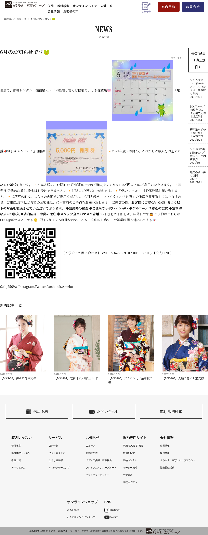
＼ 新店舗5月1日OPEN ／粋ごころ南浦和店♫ (198, 155)
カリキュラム (18, 467)
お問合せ (193, 7)
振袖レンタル (130, 460)
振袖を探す (129, 453)
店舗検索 (171, 411)
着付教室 (16, 445)
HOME (8, 18)
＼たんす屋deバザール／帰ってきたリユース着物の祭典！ (198, 89)
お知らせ (21, 18)
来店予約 (168, 7)
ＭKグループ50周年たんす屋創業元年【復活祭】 (198, 113)
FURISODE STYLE (133, 445)
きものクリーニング (59, 467)
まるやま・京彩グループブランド (178, 460)
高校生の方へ (130, 482)
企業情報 (165, 445)
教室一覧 (16, 460)
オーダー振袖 (130, 467)
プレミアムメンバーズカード (101, 467)
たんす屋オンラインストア (81, 517)
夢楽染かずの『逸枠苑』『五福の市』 (198, 134)
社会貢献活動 (167, 467)
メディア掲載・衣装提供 (99, 460)
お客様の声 (70, 11)
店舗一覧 (106, 6)
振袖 (51, 6)
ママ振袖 (127, 475)
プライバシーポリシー (97, 475)
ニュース (90, 445)
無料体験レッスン (20, 453)
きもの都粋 (73, 509)
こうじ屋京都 (56, 460)
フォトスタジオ (57, 453)
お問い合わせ (104, 411)
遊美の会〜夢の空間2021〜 (198, 177)
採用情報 (165, 453)
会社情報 (54, 11)
